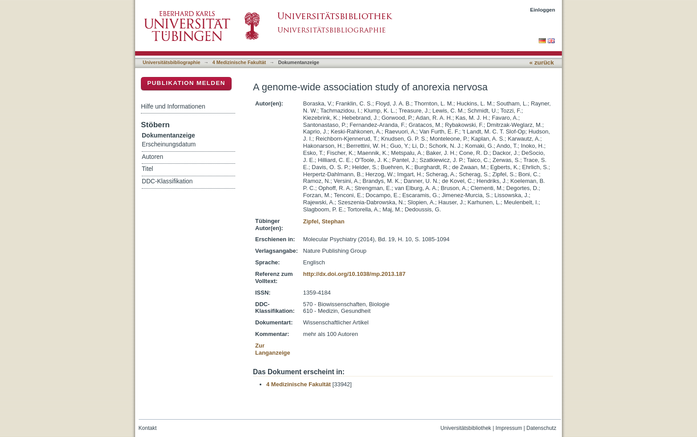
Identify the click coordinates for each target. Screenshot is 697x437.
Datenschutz (541, 428)
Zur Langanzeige (272, 349)
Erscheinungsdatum (169, 144)
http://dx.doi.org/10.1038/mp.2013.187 (354, 274)
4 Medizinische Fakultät (239, 62)
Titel (147, 169)
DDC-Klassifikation (167, 181)
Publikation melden (186, 83)
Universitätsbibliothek (466, 428)
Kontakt (148, 428)
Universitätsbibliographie (171, 62)
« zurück (541, 62)
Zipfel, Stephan (323, 221)
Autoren (152, 157)
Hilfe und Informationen (173, 106)
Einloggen (543, 9)
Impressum (509, 428)
